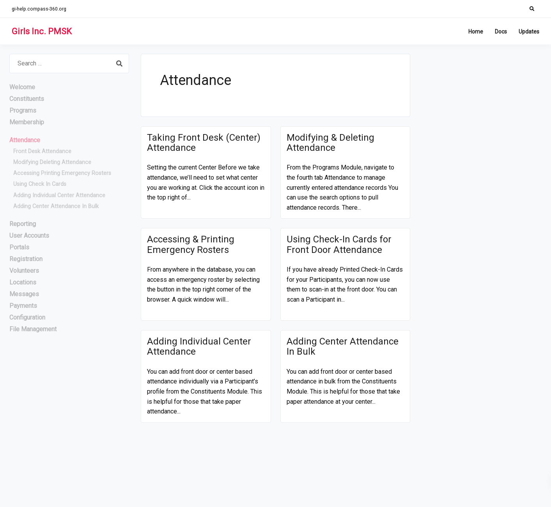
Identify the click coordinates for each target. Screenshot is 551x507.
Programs (22, 110)
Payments (23, 305)
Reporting (22, 224)
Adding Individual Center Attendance (59, 195)
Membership (26, 122)
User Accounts (29, 235)
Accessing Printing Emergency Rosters (62, 173)
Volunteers (24, 270)
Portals (19, 247)
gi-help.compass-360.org (39, 9)
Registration (26, 259)
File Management (33, 329)
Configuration (27, 317)
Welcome (22, 87)
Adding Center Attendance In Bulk (56, 206)
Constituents (26, 98)
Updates (529, 31)
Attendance (24, 140)
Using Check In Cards (39, 184)
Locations (22, 282)
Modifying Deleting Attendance (52, 162)
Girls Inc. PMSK (42, 31)
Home (475, 31)
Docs (501, 31)
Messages (24, 294)
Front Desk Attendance (42, 151)
